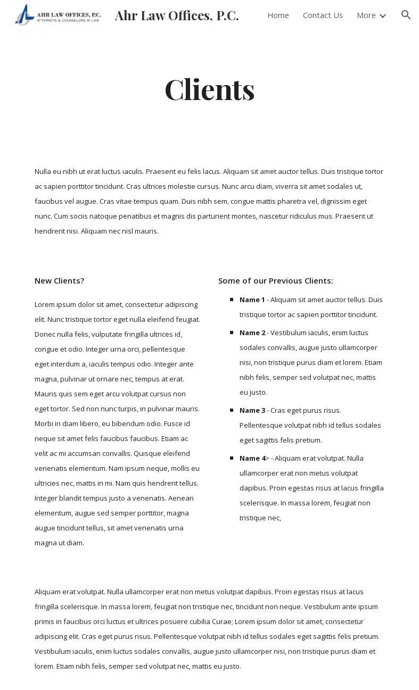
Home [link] (278, 15)
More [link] (366, 15)
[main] (209, 88)
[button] (406, 15)
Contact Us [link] (323, 15)
